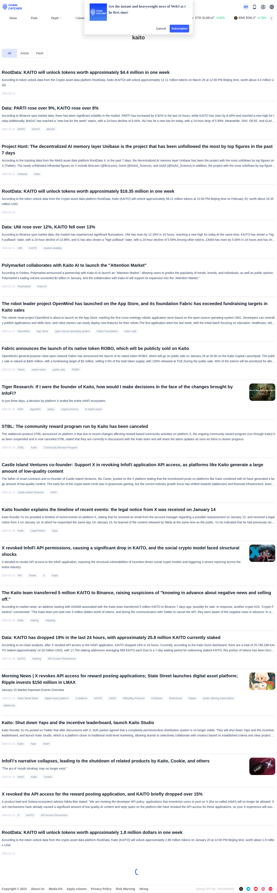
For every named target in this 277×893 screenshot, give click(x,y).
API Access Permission (54, 815)
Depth (56, 18)
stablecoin (9, 705)
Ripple (192, 698)
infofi (20, 409)
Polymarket (24, 286)
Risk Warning (125, 889)
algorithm (35, 409)
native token (39, 369)
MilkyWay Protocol (133, 698)
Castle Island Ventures (30, 492)
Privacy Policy (101, 889)
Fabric (21, 369)
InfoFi (53, 492)
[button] (271, 7)
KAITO (36, 129)
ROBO (75, 369)
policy (51, 409)
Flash (34, 18)
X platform (81, 698)
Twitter (32, 575)
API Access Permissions (62, 658)
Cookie (48, 776)
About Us (37, 889)
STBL (21, 447)
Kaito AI (41, 286)
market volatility (53, 248)
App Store (42, 331)
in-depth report (93, 409)
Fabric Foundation (107, 331)
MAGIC (51, 129)
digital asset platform (57, 698)
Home (13, 18)
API (20, 575)
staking (35, 620)
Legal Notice (38, 530)
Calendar (81, 18)
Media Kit (55, 889)
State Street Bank (28, 698)
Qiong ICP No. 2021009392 (215, 889)
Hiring (143, 889)
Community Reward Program (60, 447)
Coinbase (156, 698)
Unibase (22, 174)
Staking (36, 658)
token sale (131, 331)
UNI (20, 248)
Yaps (54, 530)
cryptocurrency (69, 409)
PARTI (21, 129)
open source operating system (72, 331)
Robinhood (175, 698)
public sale (59, 369)
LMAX (112, 698)
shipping (50, 620)
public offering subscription (218, 698)
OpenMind (23, 331)
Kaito (37, 174)
